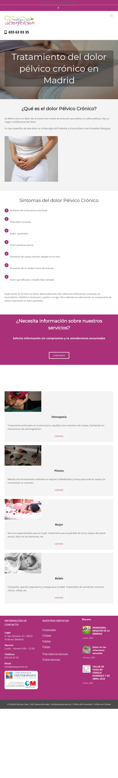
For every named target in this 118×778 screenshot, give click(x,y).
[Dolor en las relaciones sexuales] (87, 649)
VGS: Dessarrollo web (39, 704)
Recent (86, 619)
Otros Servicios (51, 659)
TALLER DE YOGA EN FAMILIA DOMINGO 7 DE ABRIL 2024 (101, 672)
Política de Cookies (102, 704)
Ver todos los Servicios (55, 653)
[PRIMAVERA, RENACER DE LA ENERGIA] (87, 630)
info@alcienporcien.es (66, 2)
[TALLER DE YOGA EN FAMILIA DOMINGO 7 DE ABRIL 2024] (87, 669)
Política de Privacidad (82, 704)
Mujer (46, 646)
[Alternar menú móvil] (111, 15)
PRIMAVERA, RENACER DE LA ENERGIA (101, 630)
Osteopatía (49, 629)
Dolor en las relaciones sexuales (99, 650)
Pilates (46, 635)
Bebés (46, 641)
